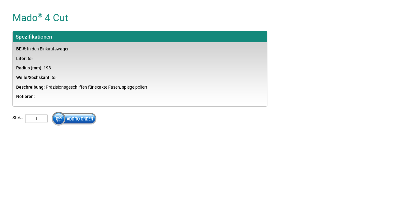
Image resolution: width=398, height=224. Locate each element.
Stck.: (17, 117)
